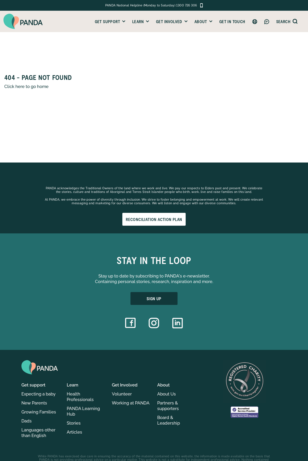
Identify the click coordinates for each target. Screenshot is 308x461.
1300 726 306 (186, 5)
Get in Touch (232, 21)
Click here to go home (26, 86)
